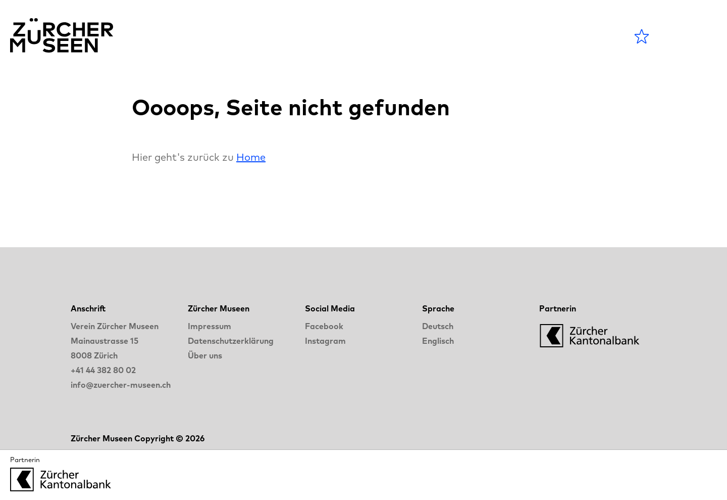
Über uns (205, 355)
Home (251, 157)
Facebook (324, 326)
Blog (432, 36)
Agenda (314, 36)
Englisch (438, 341)
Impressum (209, 326)
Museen (378, 36)
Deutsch (437, 326)
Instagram (325, 341)
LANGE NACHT (510, 36)
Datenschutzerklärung (231, 341)
